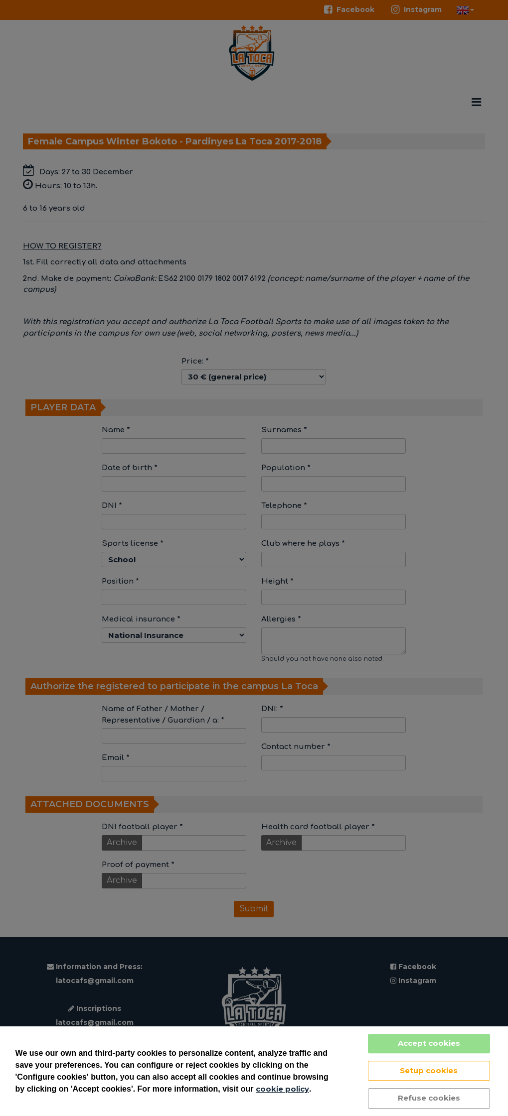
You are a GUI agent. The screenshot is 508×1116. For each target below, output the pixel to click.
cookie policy (282, 1089)
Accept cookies (429, 1043)
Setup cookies (429, 1070)
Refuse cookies (429, 1098)
